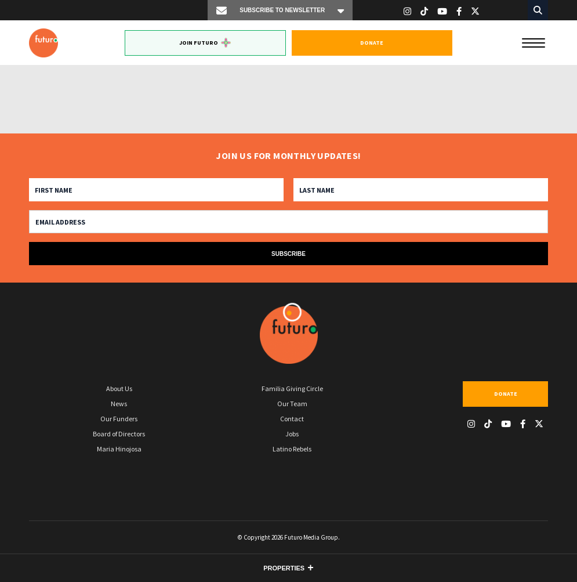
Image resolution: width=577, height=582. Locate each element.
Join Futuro (205, 43)
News (119, 403)
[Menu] (533, 41)
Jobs (292, 433)
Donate (371, 42)
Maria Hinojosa (119, 448)
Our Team (292, 403)
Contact (292, 418)
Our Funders (118, 418)
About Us (119, 388)
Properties (283, 568)
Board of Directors (119, 433)
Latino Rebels (292, 448)
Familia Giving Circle (292, 388)
